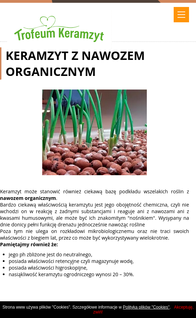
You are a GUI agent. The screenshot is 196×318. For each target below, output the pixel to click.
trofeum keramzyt (59, 22)
